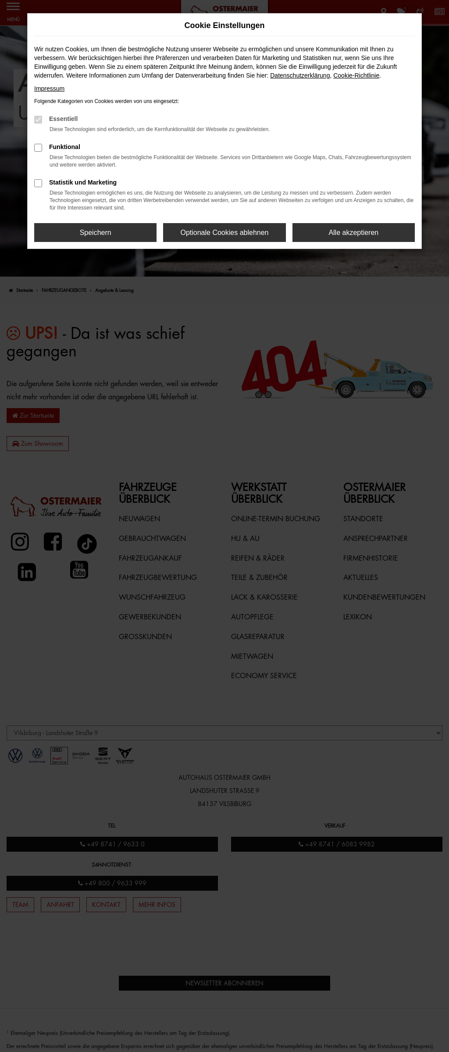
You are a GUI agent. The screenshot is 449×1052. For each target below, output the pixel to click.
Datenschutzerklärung (300, 75)
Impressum (49, 88)
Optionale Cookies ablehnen (224, 232)
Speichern (95, 232)
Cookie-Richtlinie (356, 75)
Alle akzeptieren (353, 232)
